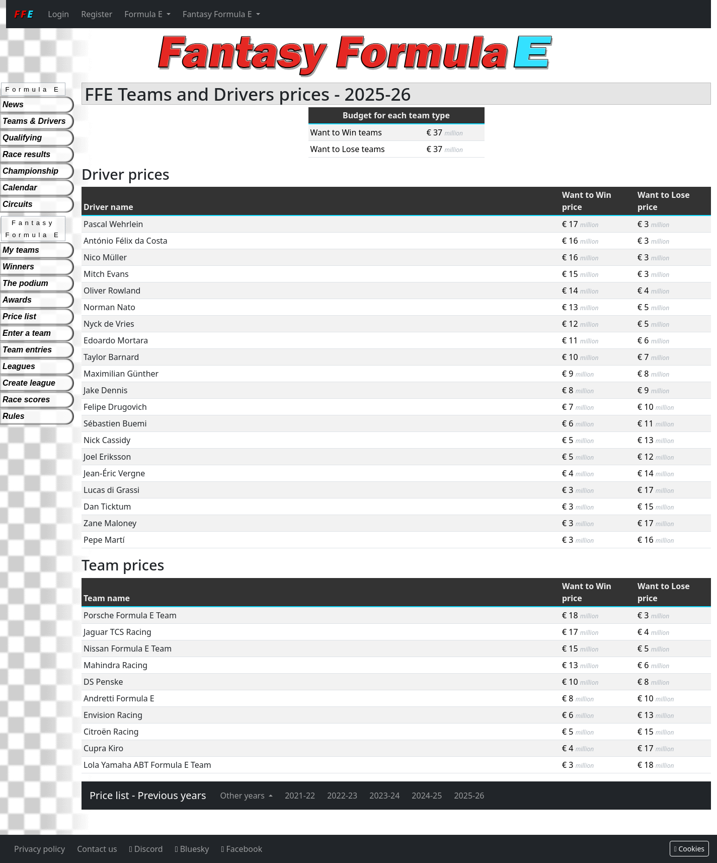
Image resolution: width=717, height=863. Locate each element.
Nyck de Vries (109, 323)
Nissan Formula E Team (128, 648)
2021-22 (300, 795)
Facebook (242, 848)
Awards (17, 300)
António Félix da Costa (126, 240)
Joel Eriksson (107, 456)
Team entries (27, 349)
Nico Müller (105, 257)
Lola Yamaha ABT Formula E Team (147, 764)
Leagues (19, 366)
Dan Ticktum (107, 506)
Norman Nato (109, 307)
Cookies (689, 848)
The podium (25, 283)
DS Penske (103, 681)
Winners (18, 266)
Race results (26, 154)
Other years (243, 795)
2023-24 (384, 795)
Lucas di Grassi (111, 489)
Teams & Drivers (34, 121)
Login (58, 14)
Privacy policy (39, 848)
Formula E (144, 14)
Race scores (26, 399)
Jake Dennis (105, 390)
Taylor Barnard (111, 357)
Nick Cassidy (107, 440)
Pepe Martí (104, 539)
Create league (29, 383)
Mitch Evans (106, 273)
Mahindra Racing (115, 665)
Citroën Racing (111, 731)
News (13, 104)
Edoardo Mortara (116, 340)
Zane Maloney (110, 523)
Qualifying (22, 137)
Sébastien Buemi (115, 423)
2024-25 (427, 795)
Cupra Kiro (103, 748)
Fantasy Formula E (218, 14)
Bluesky (192, 848)
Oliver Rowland (112, 290)
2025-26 (469, 795)
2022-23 (342, 795)
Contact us (97, 848)
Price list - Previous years (148, 795)
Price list (19, 316)
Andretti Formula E (119, 698)
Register (96, 14)
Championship (30, 171)
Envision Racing (113, 715)
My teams (21, 250)
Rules (14, 416)
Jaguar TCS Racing (117, 631)
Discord (146, 848)
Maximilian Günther (121, 373)
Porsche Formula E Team (130, 615)
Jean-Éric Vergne (114, 473)
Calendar (20, 187)
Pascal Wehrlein (113, 224)
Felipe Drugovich (115, 406)
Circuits (18, 204)
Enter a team (27, 333)
